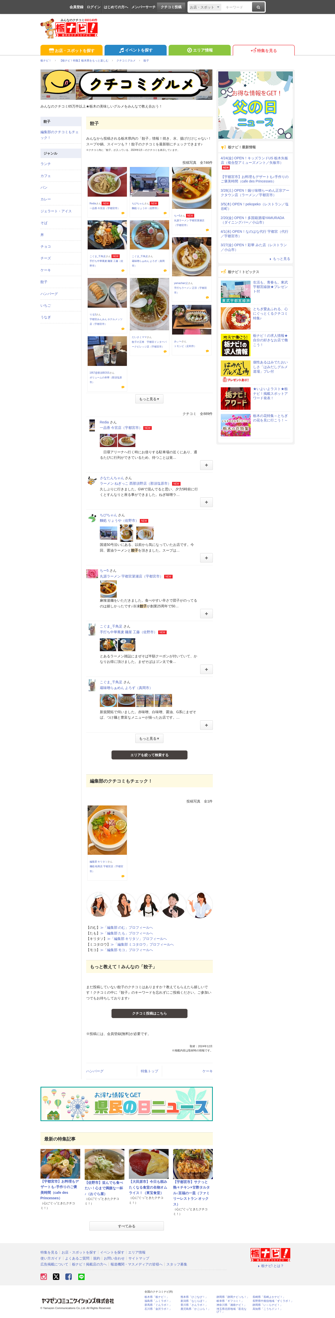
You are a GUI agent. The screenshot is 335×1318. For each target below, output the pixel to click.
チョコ (45, 246)
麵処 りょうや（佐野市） (146, 208)
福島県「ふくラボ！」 (158, 1301)
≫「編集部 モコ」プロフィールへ (126, 950)
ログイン (94, 7)
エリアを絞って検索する (149, 755)
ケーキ (207, 1071)
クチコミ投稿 (171, 7)
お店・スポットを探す (71, 51)
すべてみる (126, 1226)
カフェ (45, 176)
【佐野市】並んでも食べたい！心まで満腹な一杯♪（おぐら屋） (104, 1188)
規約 (96, 1258)
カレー (45, 199)
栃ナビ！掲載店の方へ (89, 1264)
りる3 (93, 314)
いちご (45, 305)
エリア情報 (199, 51)
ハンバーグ (95, 1071)
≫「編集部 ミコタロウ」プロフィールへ (142, 944)
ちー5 (177, 215)
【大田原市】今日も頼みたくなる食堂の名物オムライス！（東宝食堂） (148, 1187)
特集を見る (263, 51)
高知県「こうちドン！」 (268, 1309)
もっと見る (279, 259)
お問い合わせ (114, 1258)
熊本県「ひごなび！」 (194, 1297)
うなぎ (45, 317)
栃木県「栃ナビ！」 (157, 1297)
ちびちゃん (138, 203)
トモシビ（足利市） (185, 346)
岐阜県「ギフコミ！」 (230, 1301)
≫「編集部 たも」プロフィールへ (126, 933)
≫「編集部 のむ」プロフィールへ (126, 927)
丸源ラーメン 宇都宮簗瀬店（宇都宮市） (131, 576)
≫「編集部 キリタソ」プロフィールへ (137, 939)
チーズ (45, 258)
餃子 (43, 282)
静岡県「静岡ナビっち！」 (233, 1297)
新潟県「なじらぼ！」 (194, 1301)
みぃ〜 (178, 341)
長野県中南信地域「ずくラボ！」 (273, 1301)
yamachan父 (181, 283)
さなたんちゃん (112, 478)
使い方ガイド (50, 1258)
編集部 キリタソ (99, 861)
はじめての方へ (116, 7)
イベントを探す (135, 51)
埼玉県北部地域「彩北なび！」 (232, 1310)
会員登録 (76, 7)
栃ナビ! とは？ (270, 1266)
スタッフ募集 (176, 1264)
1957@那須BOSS (100, 372)
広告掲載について (54, 1264)
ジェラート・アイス (56, 211)
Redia (93, 203)
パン (43, 187)
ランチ (45, 164)
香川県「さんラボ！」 (194, 1305)
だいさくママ (139, 337)
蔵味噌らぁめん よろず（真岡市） (126, 688)
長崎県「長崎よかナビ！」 (269, 1297)
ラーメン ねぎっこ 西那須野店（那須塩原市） (135, 483)
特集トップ (149, 1071)
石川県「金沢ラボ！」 (158, 1309)
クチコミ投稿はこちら (149, 1013)
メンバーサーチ (143, 7)
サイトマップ (138, 1258)
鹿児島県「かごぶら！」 (196, 1309)
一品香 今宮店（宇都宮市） (105, 208)
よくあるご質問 (77, 1258)
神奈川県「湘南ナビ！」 (232, 1305)
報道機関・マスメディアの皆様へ (137, 1264)
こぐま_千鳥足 (98, 256)
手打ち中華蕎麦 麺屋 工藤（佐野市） (128, 632)
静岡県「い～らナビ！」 (268, 1305)
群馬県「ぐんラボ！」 (158, 1305)
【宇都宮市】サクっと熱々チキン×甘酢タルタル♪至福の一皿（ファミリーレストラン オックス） (191, 1193)
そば (43, 223)
